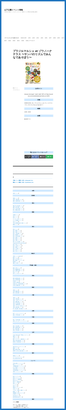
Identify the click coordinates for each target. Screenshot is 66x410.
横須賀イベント (16, 261)
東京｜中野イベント (17, 240)
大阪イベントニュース (17, 371)
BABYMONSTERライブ (18, 397)
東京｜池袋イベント (17, 237)
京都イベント (16, 290)
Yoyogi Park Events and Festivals (19, 243)
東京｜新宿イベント (17, 238)
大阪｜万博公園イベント (18, 299)
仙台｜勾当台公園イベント (18, 208)
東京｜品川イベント (17, 249)
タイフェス (15, 384)
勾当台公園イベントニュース (19, 363)
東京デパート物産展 (17, 379)
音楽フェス (15, 386)
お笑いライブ (16, 388)
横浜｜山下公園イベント (17, 258)
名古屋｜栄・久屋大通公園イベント (20, 283)
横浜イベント (15, 87)
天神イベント (16, 337)
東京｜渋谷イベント (17, 244)
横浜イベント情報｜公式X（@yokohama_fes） (23, 182)
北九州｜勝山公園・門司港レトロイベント (21, 334)
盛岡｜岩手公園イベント (18, 207)
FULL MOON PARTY (17, 358)
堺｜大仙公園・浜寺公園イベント (20, 308)
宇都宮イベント (16, 214)
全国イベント (16, 193)
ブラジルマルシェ (16, 89)
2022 (9, 40)
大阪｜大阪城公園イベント (18, 304)
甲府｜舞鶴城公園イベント (18, 269)
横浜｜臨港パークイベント (18, 260)
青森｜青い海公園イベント (18, 205)
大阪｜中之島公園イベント (18, 303)
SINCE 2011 (23, 38)
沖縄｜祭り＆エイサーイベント (19, 346)
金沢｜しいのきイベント (18, 273)
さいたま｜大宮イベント (18, 218)
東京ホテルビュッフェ (17, 380)
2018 (54, 38)
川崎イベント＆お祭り (17, 256)
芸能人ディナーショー (17, 387)
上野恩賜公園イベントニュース (19, 366)
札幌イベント (16, 198)
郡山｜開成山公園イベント (18, 209)
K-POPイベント (16, 394)
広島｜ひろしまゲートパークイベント (20, 321)
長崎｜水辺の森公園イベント (19, 340)
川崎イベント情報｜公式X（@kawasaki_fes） (23, 180)
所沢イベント (16, 217)
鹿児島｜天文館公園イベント (19, 341)
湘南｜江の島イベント (17, 263)
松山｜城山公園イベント (18, 328)
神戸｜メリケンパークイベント (19, 313)
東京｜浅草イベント (17, 232)
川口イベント (16, 221)
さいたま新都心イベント (18, 220)
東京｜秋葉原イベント (17, 234)
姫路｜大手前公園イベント (18, 314)
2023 (14, 40)
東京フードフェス (17, 376)
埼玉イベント (16, 216)
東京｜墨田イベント (17, 230)
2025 (22, 40)
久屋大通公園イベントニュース (19, 370)
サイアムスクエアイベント (18, 357)
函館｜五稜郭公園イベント (18, 200)
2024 (18, 40)
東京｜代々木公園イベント (18, 241)
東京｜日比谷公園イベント (18, 236)
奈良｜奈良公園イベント (18, 292)
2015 (42, 38)
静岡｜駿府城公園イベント (18, 278)
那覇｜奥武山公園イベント (18, 349)
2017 (50, 38)
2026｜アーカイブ (30, 40)
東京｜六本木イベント (17, 245)
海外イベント (16, 383)
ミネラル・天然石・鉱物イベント (20, 390)
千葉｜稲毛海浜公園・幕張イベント (20, 223)
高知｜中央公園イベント (18, 330)
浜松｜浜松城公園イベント (18, 279)
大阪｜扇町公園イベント (18, 301)
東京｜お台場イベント (17, 248)
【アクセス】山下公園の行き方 (11, 38)
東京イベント (16, 229)
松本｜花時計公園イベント (18, 270)
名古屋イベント (16, 281)
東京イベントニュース (17, 364)
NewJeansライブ (16, 395)
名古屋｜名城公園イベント (18, 282)
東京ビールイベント (17, 377)
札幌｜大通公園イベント (18, 199)
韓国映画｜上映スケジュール (19, 392)
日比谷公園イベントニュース (19, 368)
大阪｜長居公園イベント (18, 307)
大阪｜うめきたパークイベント (19, 300)
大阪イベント (16, 297)
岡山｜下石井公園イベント (18, 319)
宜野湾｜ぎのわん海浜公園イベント (20, 350)
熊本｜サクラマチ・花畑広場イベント (20, 339)
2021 (5, 40)
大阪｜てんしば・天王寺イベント (20, 305)
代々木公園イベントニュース (19, 367)
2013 (33, 38)
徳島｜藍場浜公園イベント (18, 327)
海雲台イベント (16, 355)
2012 (29, 38)
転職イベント (16, 391)
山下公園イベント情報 (13, 10)
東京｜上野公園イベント (18, 233)
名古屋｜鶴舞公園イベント (18, 285)
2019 (58, 38)
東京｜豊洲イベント (17, 247)
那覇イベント (16, 348)
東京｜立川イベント (17, 251)
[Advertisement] (35, 26)
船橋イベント (16, 224)
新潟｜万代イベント (17, 267)
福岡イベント (16, 336)
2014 (37, 38)
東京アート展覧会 (17, 381)
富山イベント (16, 272)
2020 (63, 38)
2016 (46, 38)
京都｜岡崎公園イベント (18, 291)
